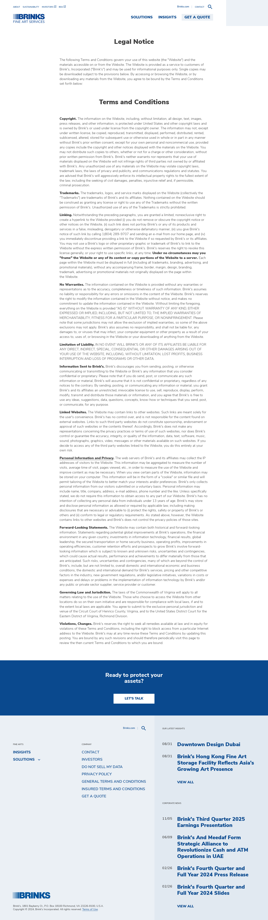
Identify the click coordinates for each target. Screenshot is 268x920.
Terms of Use (90, 909)
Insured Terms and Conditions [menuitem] (113, 789)
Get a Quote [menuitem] (239, 17)
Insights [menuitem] (209, 17)
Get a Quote (94, 796)
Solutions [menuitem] (183, 17)
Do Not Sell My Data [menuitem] (102, 767)
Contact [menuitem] (90, 752)
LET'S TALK (134, 698)
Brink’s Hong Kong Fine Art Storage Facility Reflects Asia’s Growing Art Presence (215, 763)
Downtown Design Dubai (208, 744)
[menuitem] (18, 7)
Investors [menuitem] (92, 759)
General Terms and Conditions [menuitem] (114, 781)
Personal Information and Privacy (86, 458)
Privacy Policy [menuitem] (97, 774)
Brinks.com (225, 7)
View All (185, 782)
